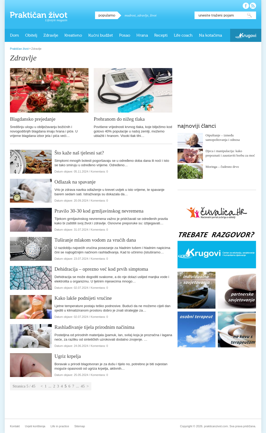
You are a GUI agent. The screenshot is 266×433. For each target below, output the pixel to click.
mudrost (130, 15)
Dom (14, 35)
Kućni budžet (100, 35)
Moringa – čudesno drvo (222, 167)
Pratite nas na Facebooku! (246, 6)
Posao (124, 35)
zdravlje (142, 15)
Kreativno (73, 35)
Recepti (161, 35)
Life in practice (60, 426)
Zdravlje (50, 35)
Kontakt (15, 426)
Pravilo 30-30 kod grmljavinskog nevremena (98, 211)
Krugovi (245, 35)
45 (83, 386)
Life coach (183, 35)
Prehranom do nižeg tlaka (119, 119)
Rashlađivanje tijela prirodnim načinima (94, 327)
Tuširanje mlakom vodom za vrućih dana (95, 240)
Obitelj (31, 35)
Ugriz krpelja (67, 356)
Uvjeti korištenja (35, 426)
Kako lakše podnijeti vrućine (83, 298)
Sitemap (79, 426)
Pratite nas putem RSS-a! (253, 6)
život (153, 15)
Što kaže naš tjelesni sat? (79, 153)
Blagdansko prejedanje (33, 119)
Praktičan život (38, 15)
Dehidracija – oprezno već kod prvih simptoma (101, 269)
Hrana (142, 35)
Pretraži (249, 15)
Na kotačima (210, 35)
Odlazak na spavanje (75, 182)
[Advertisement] (217, 80)
